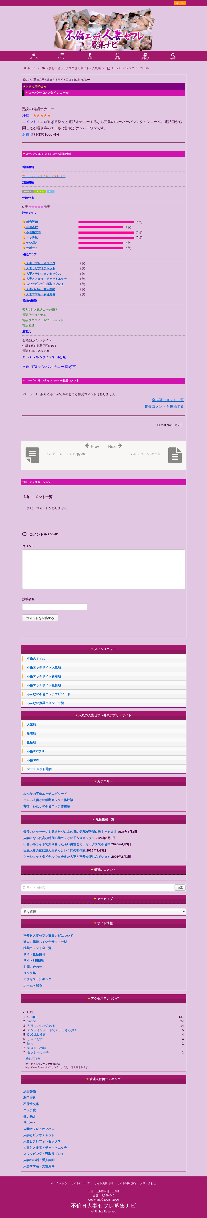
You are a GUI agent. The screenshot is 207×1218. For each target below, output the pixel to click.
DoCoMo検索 (36, 1034)
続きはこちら (33, 1058)
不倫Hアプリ (35, 751)
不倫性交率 (31, 232)
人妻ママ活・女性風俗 (38, 294)
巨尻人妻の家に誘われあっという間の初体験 (54, 850)
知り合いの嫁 (36, 1048)
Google (32, 1017)
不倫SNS (33, 760)
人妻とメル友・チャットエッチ (44, 278)
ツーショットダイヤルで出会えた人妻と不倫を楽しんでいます (67, 856)
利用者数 (30, 227)
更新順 (31, 742)
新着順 (31, 733)
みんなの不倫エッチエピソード (48, 694)
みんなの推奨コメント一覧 (45, 703)
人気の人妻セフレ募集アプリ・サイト (104, 715)
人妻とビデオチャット (38, 268)
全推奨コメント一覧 (168, 400)
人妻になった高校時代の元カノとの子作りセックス (59, 838)
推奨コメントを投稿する (164, 406)
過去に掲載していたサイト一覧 (45, 942)
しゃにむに (35, 1039)
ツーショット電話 (39, 769)
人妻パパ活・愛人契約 (38, 289)
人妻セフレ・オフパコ (38, 263)
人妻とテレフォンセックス (41, 273)
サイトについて (80, 1183)
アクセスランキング (37, 979)
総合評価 (30, 221)
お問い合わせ (32, 966)
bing (30, 1043)
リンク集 (29, 973)
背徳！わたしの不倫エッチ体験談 (46, 806)
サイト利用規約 (34, 960)
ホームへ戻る (32, 985)
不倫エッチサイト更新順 (44, 685)
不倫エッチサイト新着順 (44, 676)
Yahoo (31, 1021)
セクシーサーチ (38, 1052)
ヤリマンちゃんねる (41, 1025)
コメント (28, 546)
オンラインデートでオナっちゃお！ (52, 1030)
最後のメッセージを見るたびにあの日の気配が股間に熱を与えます (70, 831)
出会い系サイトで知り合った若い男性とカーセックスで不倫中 (67, 844)
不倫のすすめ (36, 658)
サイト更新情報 (34, 954)
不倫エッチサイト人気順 (44, 667)
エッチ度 (30, 237)
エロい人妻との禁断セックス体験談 (48, 800)
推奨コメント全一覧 (37, 948)
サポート (30, 248)
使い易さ (30, 242)
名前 (103, 599)
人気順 (31, 724)
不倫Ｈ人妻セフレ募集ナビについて (48, 935)
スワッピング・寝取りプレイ (43, 284)
